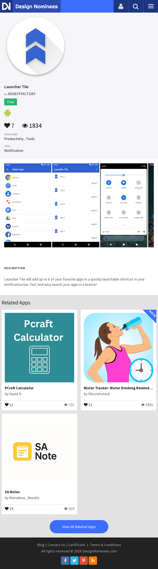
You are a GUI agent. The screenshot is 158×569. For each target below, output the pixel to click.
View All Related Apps (79, 526)
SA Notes (12, 491)
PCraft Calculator (19, 387)
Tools (30, 138)
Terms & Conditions (105, 544)
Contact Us (56, 544)
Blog (40, 544)
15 (9, 508)
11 (9, 404)
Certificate (76, 544)
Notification (13, 150)
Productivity (13, 138)
